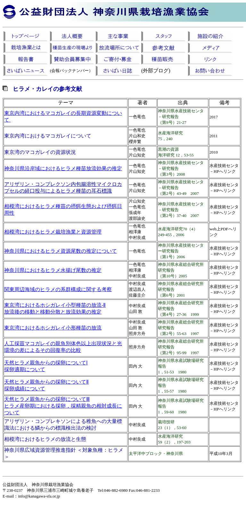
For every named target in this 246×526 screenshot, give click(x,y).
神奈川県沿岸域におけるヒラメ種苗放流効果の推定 (63, 168)
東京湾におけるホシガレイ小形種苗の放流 (53, 328)
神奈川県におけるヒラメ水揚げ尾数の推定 (53, 270)
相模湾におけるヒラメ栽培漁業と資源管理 (53, 232)
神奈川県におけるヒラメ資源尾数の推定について (60, 251)
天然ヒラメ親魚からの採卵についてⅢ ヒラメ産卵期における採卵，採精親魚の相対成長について (63, 405)
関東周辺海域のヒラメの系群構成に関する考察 (58, 289)
